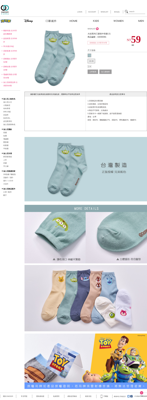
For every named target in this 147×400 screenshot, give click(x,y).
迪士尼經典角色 (9, 124)
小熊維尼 (6, 105)
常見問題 (24, 396)
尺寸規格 (91, 50)
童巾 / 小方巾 (8, 181)
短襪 (5, 136)
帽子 (5, 195)
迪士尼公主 (7, 102)
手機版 (104, 396)
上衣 (5, 160)
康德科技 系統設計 (120, 396)
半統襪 (5, 149)
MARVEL (6, 118)
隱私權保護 (40, 396)
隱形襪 (5, 142)
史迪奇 (5, 115)
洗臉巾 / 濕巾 (8, 178)
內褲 (5, 163)
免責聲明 (56, 396)
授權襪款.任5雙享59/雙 (98, 43)
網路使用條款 (72, 396)
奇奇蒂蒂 (6, 108)
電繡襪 (5, 139)
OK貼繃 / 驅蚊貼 (9, 174)
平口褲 (5, 166)
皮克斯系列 (7, 121)
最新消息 (88, 396)
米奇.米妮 (7, 112)
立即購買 (92, 72)
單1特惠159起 (8, 46)
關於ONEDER (8, 396)
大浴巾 (5, 184)
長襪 (5, 133)
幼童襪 (5, 145)
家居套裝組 (7, 157)
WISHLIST (92, 29)
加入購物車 (105, 72)
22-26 (91, 61)
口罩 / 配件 (7, 192)
